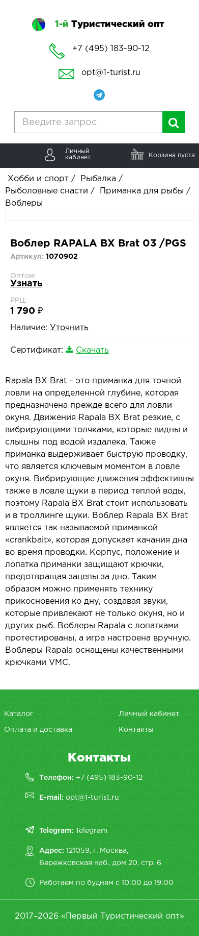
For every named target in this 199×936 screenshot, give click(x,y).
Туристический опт (109, 24)
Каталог (18, 714)
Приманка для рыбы (142, 191)
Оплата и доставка (38, 730)
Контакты (136, 730)
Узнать (26, 284)
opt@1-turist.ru (110, 73)
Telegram (91, 831)
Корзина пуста (172, 155)
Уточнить (69, 328)
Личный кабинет (149, 714)
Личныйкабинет (78, 154)
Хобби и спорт (38, 179)
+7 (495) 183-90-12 (109, 778)
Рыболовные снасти (46, 191)
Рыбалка (98, 179)
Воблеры (24, 203)
